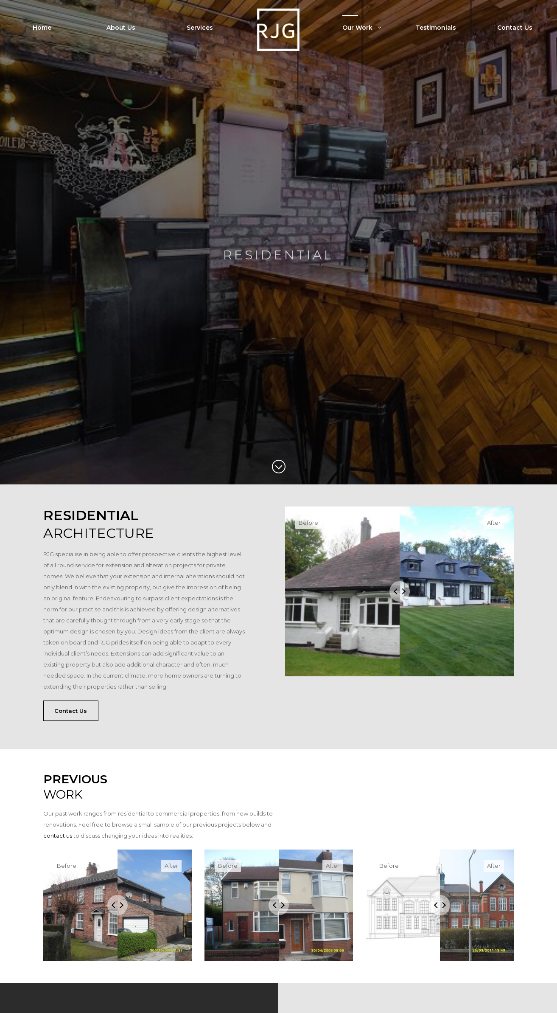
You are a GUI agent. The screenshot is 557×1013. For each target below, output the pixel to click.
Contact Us (514, 27)
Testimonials (436, 27)
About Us (120, 27)
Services (200, 27)
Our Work (368, 27)
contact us (57, 835)
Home (42, 27)
